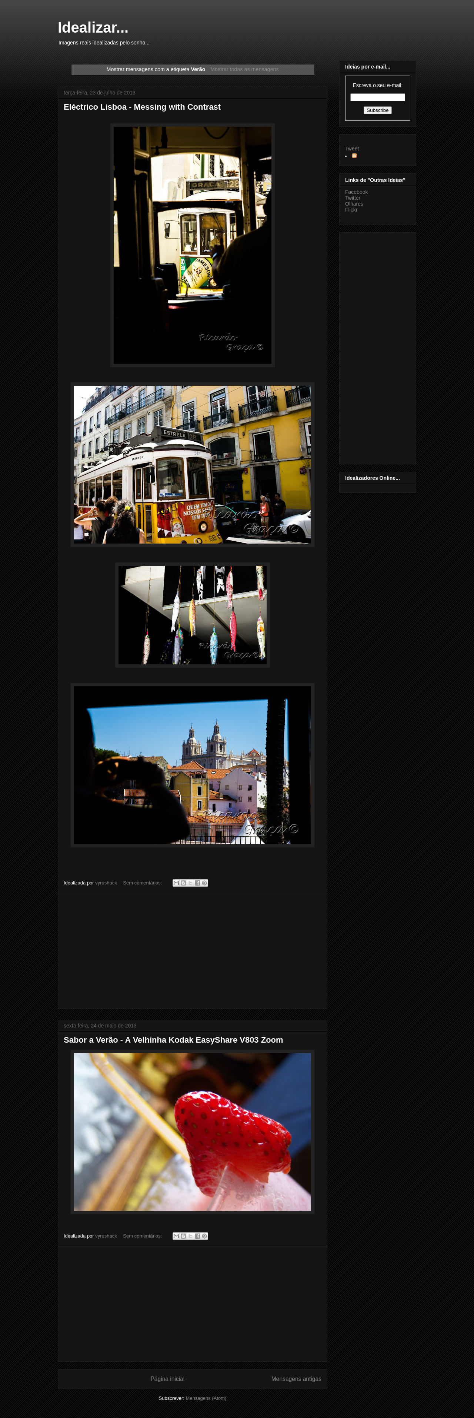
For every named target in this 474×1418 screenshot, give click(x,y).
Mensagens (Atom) (206, 1398)
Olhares (354, 204)
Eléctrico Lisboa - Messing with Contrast (142, 107)
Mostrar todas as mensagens (244, 69)
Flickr (351, 210)
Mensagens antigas (296, 1379)
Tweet (352, 149)
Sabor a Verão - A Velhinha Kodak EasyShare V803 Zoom (173, 1040)
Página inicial (167, 1379)
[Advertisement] (192, 951)
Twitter (352, 198)
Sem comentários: (143, 883)
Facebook (356, 192)
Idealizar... (93, 27)
